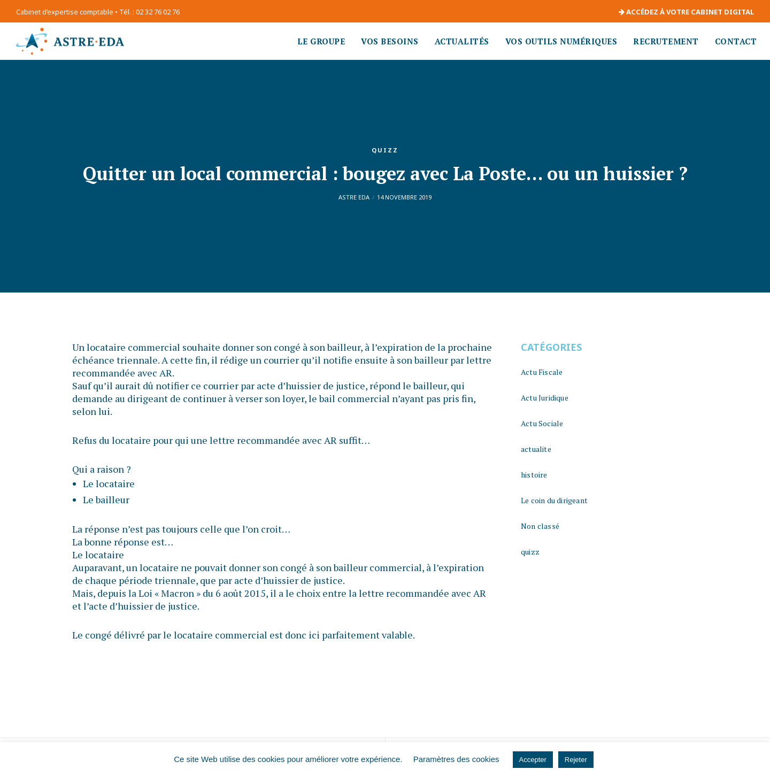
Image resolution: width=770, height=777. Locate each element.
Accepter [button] (532, 760)
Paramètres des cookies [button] (456, 759)
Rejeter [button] (576, 760)
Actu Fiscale (542, 372)
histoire (534, 475)
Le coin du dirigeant (554, 500)
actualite (536, 449)
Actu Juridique (544, 398)
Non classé (540, 526)
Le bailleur (106, 499)
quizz (385, 150)
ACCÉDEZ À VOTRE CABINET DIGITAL (686, 12)
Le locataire (109, 483)
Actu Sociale (542, 423)
